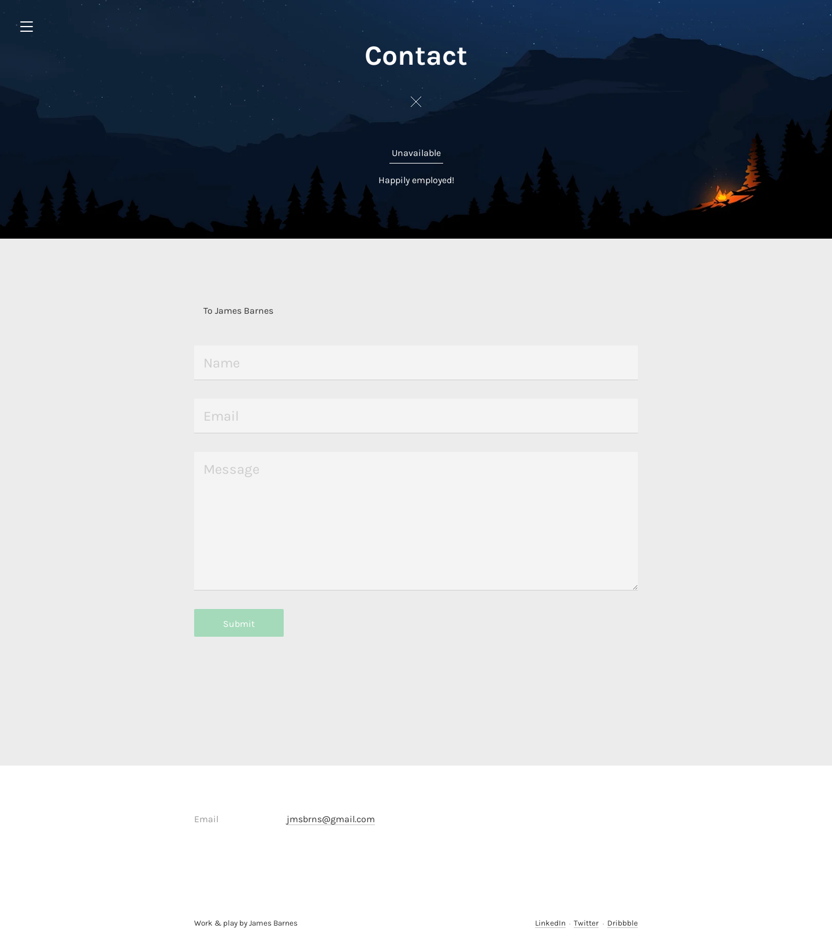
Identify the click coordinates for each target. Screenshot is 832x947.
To (208, 310)
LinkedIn (550, 923)
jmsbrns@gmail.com (331, 819)
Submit (239, 623)
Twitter (586, 923)
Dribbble (622, 923)
